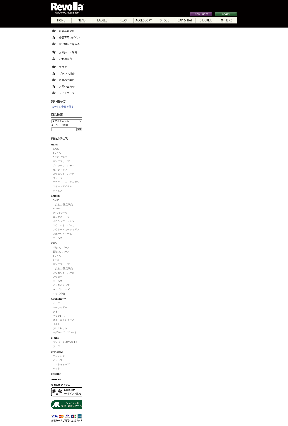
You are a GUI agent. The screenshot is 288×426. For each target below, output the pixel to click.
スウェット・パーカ (63, 173)
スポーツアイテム (62, 186)
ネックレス (59, 315)
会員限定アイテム (60, 384)
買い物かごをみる (65, 43)
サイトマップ (63, 92)
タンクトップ (60, 169)
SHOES (55, 338)
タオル (56, 311)
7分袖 (56, 260)
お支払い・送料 (64, 52)
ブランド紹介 (63, 73)
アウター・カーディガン (66, 182)
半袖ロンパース (61, 247)
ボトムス (57, 190)
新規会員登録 (63, 31)
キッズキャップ (61, 285)
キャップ (57, 360)
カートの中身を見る (62, 106)
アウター (57, 276)
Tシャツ (57, 153)
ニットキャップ (61, 364)
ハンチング (59, 355)
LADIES (55, 196)
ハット (56, 368)
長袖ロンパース (61, 251)
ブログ (59, 67)
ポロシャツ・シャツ (63, 165)
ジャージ (57, 178)
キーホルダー (60, 307)
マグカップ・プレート (65, 332)
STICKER (56, 374)
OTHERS (56, 379)
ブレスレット (60, 328)
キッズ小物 (59, 293)
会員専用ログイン (65, 37)
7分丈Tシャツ (60, 212)
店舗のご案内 (63, 80)
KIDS (54, 243)
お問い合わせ (63, 86)
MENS (54, 144)
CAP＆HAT (57, 351)
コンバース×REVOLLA (65, 342)
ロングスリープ (61, 161)
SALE (56, 148)
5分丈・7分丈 (60, 157)
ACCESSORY (58, 299)
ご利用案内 (61, 58)
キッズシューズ (61, 289)
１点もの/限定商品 (63, 204)
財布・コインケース (63, 319)
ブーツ (56, 346)
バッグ (56, 303)
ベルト (56, 324)
